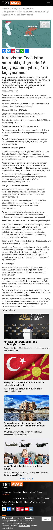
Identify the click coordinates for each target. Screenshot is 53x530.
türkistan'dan (27, 8)
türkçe (15, 8)
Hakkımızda (25, 498)
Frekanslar (35, 498)
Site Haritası (46, 498)
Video (39, 492)
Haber (25, 492)
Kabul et (46, 519)
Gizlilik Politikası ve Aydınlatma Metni (30, 502)
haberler (5, 8)
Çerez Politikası (8, 505)
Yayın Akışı (16, 492)
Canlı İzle (5, 495)
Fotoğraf (32, 492)
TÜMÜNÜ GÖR (26, 479)
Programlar (6, 492)
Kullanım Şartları (8, 502)
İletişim (16, 498)
